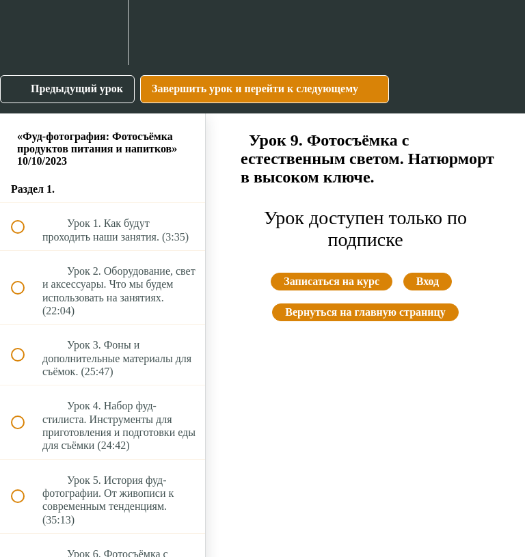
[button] (25, 32)
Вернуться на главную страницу (365, 312)
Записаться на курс (331, 281)
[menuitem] (102, 32)
